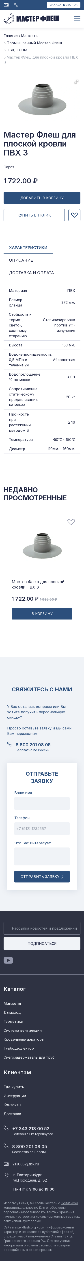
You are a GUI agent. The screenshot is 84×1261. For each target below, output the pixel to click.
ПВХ (71, 290)
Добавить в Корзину (42, 198)
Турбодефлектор (19, 1048)
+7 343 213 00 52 (31, 1128)
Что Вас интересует (32, 843)
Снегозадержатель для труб (29, 1057)
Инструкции (15, 1096)
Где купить (14, 1087)
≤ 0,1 (71, 377)
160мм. (69, 449)
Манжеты (29, 35)
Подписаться (42, 943)
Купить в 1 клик (34, 215)
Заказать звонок (64, 5)
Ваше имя (23, 792)
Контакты (12, 1105)
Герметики (13, 1021)
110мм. (53, 449)
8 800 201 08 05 (33, 744)
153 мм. (68, 345)
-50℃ (57, 439)
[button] (76, 81)
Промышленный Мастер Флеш (34, 43)
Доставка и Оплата (31, 272)
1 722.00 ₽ (34, 598)
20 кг (70, 397)
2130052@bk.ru (26, 1164)
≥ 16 (71, 422)
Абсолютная (64, 359)
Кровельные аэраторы (24, 1039)
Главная (11, 35)
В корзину (42, 613)
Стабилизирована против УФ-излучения (59, 325)
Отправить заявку (42, 876)
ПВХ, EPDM (16, 50)
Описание (21, 260)
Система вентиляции (23, 1030)
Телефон (22, 818)
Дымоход (12, 1012)
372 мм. (68, 302)
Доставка (12, 1114)
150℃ (70, 439)
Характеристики (28, 247)
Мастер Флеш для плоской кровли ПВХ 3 (38, 584)
